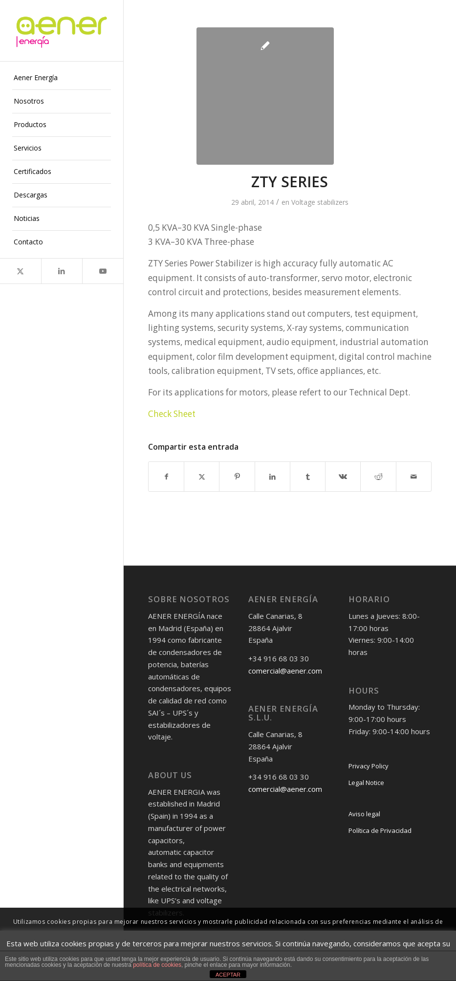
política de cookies (157, 964)
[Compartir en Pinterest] (236, 476)
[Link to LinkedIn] (61, 271)
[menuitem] (61, 78)
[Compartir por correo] (413, 476)
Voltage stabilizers (319, 202)
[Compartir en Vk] (343, 476)
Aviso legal (364, 813)
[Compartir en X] (201, 476)
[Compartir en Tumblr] (307, 476)
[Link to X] (20, 271)
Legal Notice (366, 782)
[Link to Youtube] (102, 271)
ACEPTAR (228, 975)
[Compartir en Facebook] (166, 476)
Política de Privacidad (380, 830)
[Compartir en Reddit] (378, 476)
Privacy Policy (368, 766)
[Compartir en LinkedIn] (272, 476)
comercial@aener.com (285, 671)
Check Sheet (171, 413)
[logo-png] (61, 30)
